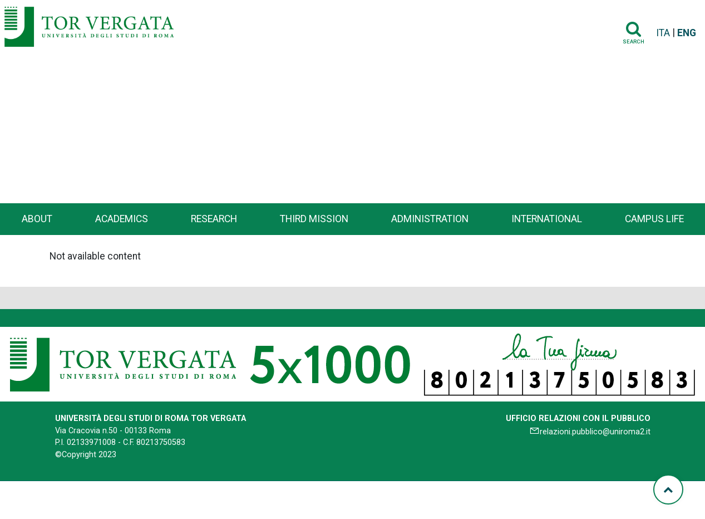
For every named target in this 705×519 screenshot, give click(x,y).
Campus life (654, 218)
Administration (430, 218)
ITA (663, 32)
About (37, 218)
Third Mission (314, 218)
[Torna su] (668, 489)
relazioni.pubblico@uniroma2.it (595, 432)
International (546, 218)
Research (214, 218)
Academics (121, 218)
